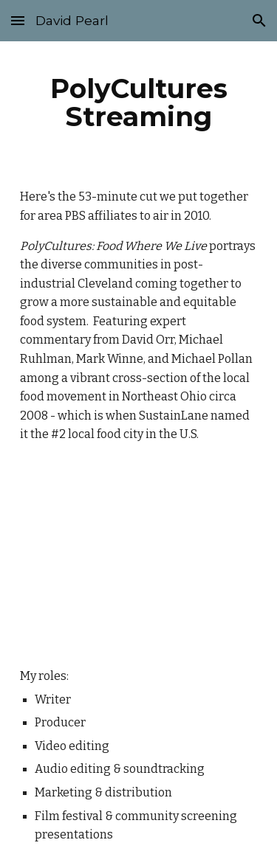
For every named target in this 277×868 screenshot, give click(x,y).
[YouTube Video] (139, 555)
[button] (17, 20)
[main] (139, 102)
